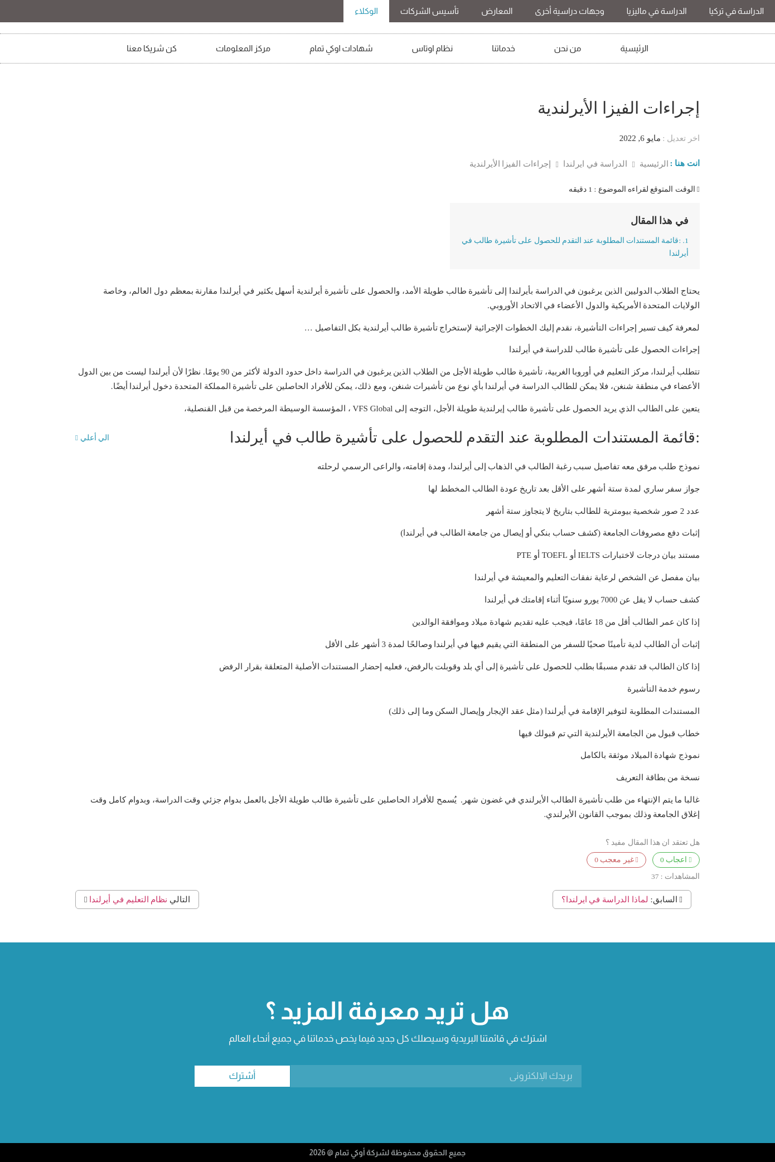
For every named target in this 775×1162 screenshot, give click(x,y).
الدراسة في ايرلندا (594, 163)
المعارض (496, 11)
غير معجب (616, 859)
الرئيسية (634, 48)
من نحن (568, 48)
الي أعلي (92, 438)
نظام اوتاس (432, 48)
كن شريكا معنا (152, 48)
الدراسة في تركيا (736, 11)
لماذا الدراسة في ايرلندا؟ (604, 899)
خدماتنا (503, 48)
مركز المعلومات (243, 48)
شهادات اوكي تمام (341, 48)
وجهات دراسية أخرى (569, 11)
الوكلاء (366, 11)
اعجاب (675, 859)
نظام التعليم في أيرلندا (128, 899)
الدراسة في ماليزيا (657, 11)
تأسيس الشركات (429, 11)
